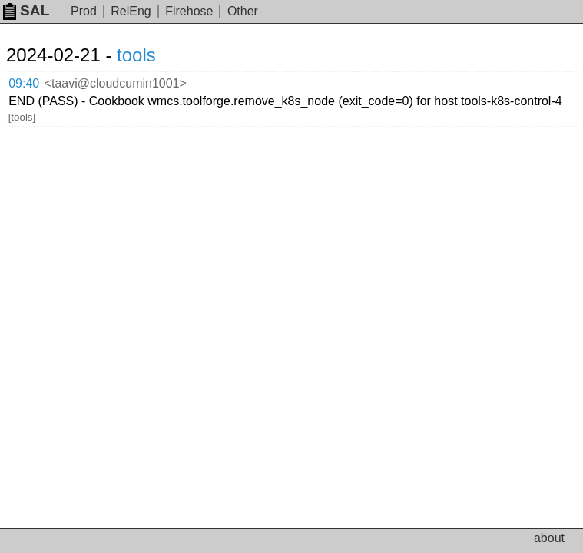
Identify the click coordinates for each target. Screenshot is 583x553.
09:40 (23, 83)
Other (242, 11)
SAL (26, 10)
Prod (84, 11)
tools (136, 55)
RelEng (131, 11)
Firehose (189, 11)
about (549, 538)
